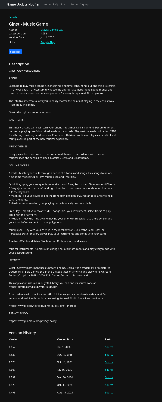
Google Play (47, 42)
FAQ (55, 4)
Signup (84, 4)
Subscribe (15, 51)
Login (74, 4)
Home (47, 4)
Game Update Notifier (23, 4)
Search (64, 4)
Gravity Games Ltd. (51, 29)
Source (109, 347)
